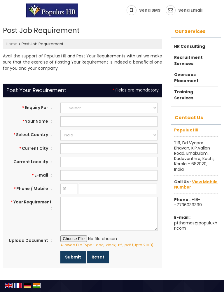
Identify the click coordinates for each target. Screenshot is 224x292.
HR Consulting (189, 46)
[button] (196, 184)
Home (12, 43)
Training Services (183, 95)
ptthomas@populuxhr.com (195, 225)
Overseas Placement (186, 78)
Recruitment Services (188, 60)
